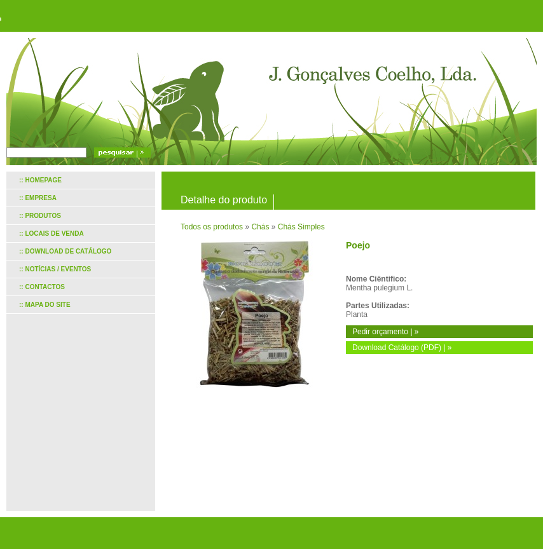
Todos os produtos (212, 226)
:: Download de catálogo (65, 251)
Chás (260, 226)
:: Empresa (38, 197)
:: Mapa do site (45, 304)
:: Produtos (40, 215)
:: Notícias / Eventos (55, 269)
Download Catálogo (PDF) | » (402, 347)
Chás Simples (301, 226)
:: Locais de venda (51, 233)
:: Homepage (40, 180)
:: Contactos (42, 286)
